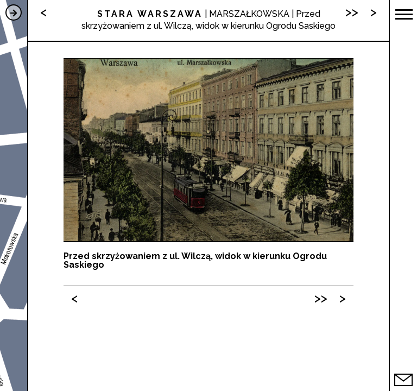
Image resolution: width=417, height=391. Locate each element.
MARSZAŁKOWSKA (249, 14)
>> (320, 298)
